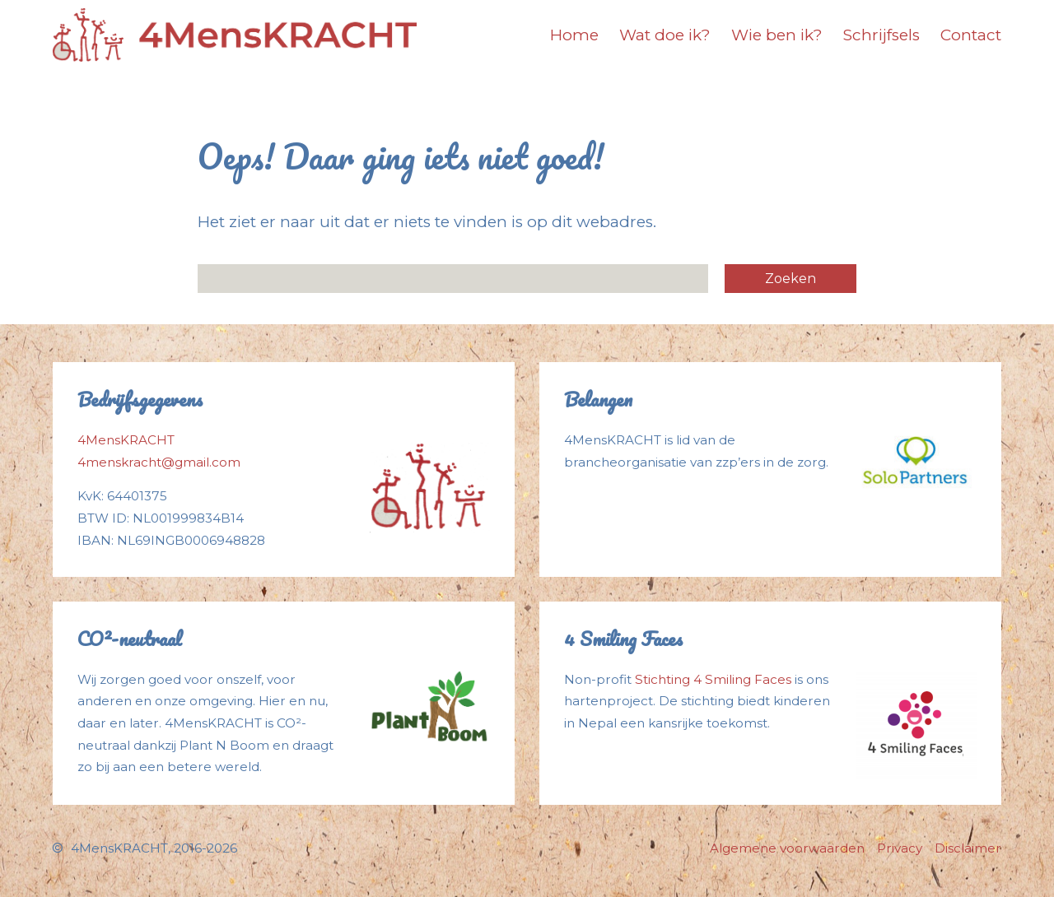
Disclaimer (968, 848)
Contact (970, 35)
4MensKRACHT (126, 440)
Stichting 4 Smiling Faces (713, 679)
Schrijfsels (881, 35)
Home (574, 35)
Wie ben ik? (777, 35)
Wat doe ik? (665, 35)
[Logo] (235, 35)
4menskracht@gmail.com (158, 462)
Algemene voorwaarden (787, 848)
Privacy (899, 848)
